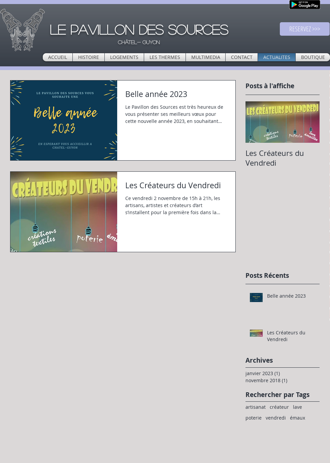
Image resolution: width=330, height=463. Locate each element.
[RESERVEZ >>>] (305, 29)
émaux (297, 418)
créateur (279, 407)
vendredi (276, 418)
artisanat (255, 407)
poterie (253, 418)
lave (297, 407)
